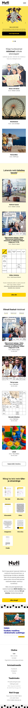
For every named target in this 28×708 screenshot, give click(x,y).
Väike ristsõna (14, 275)
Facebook (14, 669)
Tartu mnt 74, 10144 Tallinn (14, 696)
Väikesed (21, 313)
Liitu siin (14, 295)
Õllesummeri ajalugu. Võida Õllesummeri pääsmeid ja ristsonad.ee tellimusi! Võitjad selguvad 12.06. (14, 240)
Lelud (14, 452)
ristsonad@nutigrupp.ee (14, 700)
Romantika (14, 155)
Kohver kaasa (14, 204)
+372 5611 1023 (14, 698)
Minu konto (14, 656)
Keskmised (13, 313)
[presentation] (2, 23)
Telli (14, 653)
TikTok (14, 673)
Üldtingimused (14, 684)
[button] (12, 41)
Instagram (14, 671)
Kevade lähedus (14, 417)
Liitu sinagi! (14, 600)
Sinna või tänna (14, 88)
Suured (6, 313)
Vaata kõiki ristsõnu (14, 464)
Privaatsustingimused (14, 682)
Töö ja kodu (14, 382)
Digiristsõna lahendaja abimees (14, 660)
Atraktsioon (14, 121)
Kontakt (14, 658)
